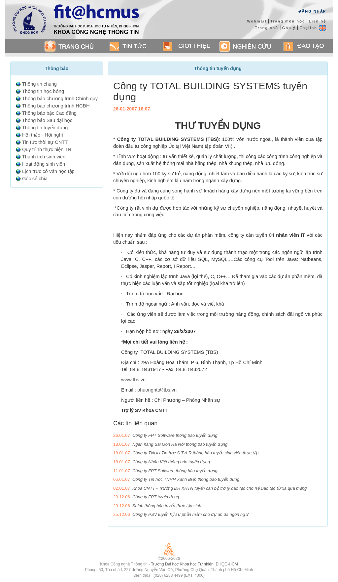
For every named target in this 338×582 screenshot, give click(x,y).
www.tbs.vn (133, 379)
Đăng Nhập (312, 11)
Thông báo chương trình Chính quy (60, 98)
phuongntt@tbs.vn (157, 390)
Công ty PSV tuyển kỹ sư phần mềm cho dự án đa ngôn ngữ (190, 514)
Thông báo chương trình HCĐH (56, 105)
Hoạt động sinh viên (43, 164)
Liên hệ (317, 21)
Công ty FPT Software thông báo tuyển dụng (175, 435)
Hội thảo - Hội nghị (42, 135)
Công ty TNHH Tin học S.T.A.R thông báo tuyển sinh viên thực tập (195, 452)
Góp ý (289, 28)
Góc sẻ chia (35, 178)
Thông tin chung (39, 84)
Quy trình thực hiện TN (46, 149)
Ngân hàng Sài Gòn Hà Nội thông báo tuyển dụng (179, 444)
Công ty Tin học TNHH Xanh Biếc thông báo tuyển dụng (185, 479)
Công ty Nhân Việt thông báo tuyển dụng (171, 461)
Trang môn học (287, 21)
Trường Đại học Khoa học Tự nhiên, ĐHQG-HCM (194, 564)
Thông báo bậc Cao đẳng (49, 113)
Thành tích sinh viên (43, 156)
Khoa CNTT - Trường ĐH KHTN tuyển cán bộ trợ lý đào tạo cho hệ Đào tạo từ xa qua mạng (219, 488)
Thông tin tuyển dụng (45, 127)
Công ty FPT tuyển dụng (155, 496)
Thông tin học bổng (43, 91)
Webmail (257, 21)
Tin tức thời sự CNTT (45, 142)
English (312, 28)
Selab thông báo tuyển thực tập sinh (166, 505)
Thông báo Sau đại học (47, 120)
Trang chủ (266, 28)
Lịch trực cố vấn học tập (48, 171)
